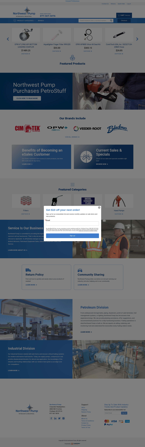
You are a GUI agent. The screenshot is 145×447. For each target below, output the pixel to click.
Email (48, 220)
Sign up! (72, 235)
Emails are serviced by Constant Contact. (88, 230)
